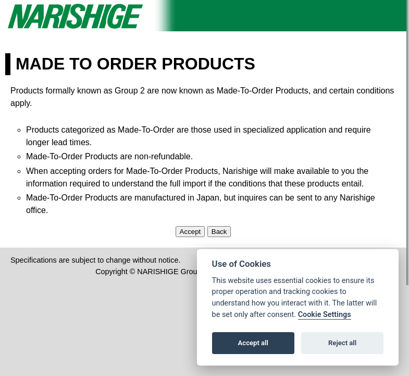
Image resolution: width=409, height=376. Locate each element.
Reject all (342, 343)
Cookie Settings (324, 314)
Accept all (253, 343)
